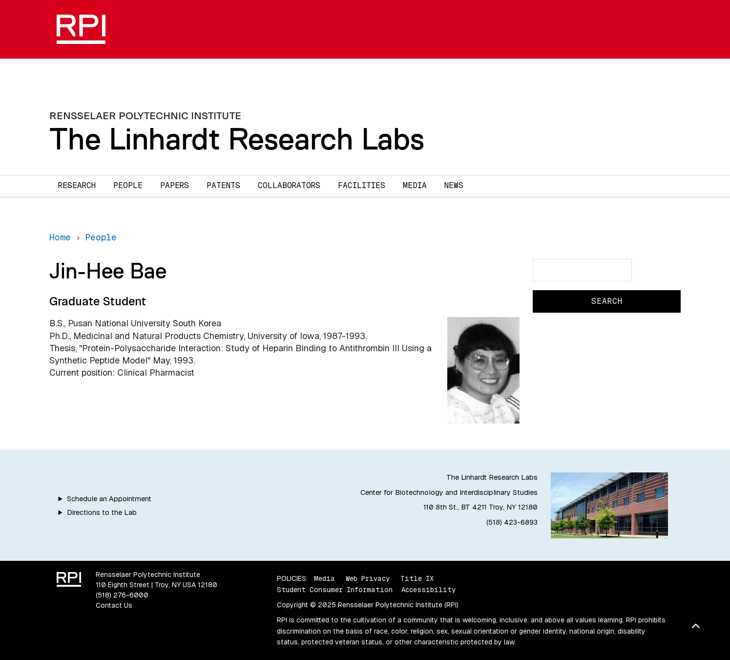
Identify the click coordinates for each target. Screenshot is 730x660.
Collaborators (289, 185)
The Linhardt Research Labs (236, 138)
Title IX (417, 578)
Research (77, 185)
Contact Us (114, 605)
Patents (223, 185)
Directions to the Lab (102, 512)
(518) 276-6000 (122, 595)
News (453, 185)
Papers (174, 185)
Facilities (361, 185)
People (128, 185)
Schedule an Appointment (109, 498)
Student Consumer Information (335, 589)
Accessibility (428, 589)
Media (415, 185)
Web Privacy (368, 578)
